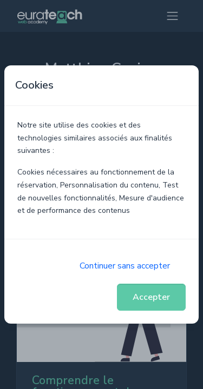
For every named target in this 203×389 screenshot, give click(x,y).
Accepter (151, 297)
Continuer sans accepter (125, 266)
